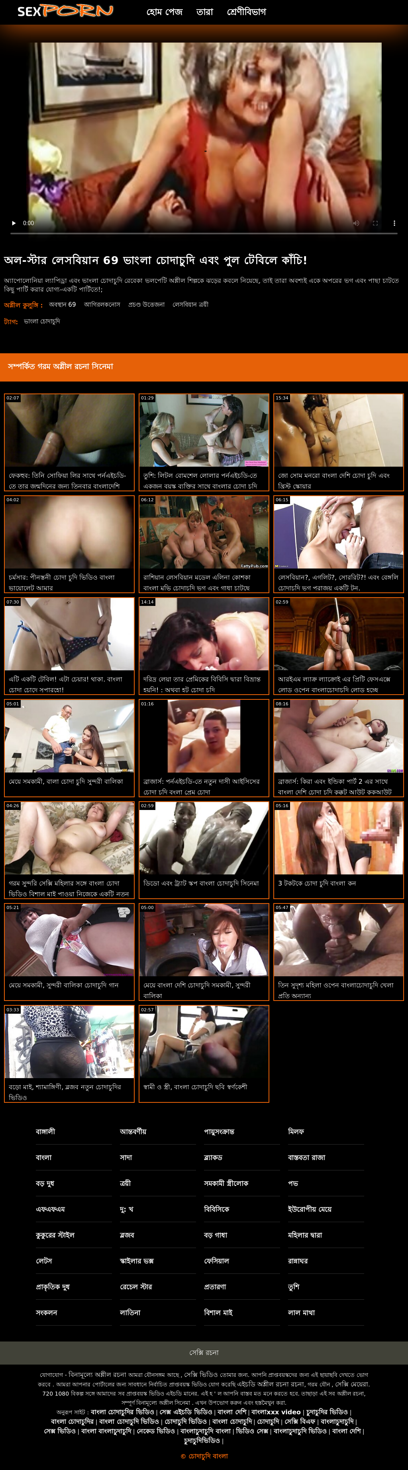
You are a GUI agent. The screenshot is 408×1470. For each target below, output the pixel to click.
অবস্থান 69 (63, 304)
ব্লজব (127, 1235)
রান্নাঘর (298, 1261)
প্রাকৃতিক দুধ (53, 1287)
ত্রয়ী (125, 1184)
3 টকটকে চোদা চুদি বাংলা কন (317, 883)
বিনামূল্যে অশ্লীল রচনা (97, 1374)
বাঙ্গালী (45, 1132)
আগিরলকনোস (106, 304)
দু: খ (126, 1209)
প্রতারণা (215, 1287)
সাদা (126, 1158)
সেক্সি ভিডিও (201, 1374)
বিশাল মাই (218, 1313)
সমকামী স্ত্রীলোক (226, 1184)
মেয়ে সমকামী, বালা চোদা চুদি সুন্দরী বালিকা (66, 781)
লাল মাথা (301, 1313)
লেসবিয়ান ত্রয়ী (200, 304)
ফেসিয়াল (216, 1261)
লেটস (44, 1261)
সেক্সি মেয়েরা (351, 1384)
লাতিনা (130, 1313)
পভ (293, 1184)
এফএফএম (50, 1209)
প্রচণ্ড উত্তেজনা (153, 304)
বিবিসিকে (216, 1209)
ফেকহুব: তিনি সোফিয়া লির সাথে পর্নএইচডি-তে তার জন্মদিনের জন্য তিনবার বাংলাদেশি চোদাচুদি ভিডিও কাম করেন (67, 486)
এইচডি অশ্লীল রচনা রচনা (270, 1384)
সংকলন (46, 1313)
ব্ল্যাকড (213, 1158)
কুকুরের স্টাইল (55, 1235)
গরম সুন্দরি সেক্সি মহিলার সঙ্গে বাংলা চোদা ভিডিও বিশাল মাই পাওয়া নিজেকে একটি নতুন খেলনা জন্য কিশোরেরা (69, 894)
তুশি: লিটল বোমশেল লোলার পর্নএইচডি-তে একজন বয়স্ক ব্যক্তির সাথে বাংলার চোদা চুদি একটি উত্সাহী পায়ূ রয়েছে (200, 486)
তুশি (293, 1287)
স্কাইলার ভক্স (136, 1261)
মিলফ (296, 1132)
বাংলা (43, 1158)
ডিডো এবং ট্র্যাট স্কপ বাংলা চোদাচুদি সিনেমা (201, 883)
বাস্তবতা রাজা (306, 1158)
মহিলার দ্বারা (305, 1235)
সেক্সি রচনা (203, 1353)
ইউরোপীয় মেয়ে (310, 1209)
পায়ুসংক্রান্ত (219, 1132)
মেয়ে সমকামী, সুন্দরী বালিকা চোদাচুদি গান (64, 985)
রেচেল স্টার (136, 1287)
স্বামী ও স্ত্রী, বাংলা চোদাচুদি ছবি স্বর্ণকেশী (195, 1087)
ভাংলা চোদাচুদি (44, 321)
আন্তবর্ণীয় (133, 1132)
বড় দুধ (45, 1184)
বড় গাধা (215, 1235)
